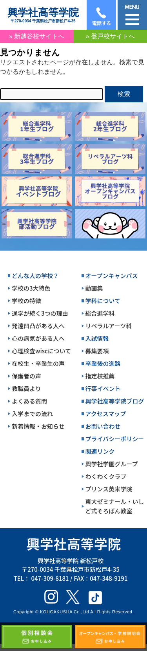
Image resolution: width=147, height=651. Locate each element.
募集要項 (97, 351)
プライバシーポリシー (114, 439)
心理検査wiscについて (41, 351)
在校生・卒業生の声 (38, 363)
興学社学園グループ (111, 464)
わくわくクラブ (106, 476)
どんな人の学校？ (35, 275)
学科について (103, 300)
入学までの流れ (32, 413)
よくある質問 (29, 401)
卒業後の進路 (103, 363)
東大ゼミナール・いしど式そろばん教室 (114, 506)
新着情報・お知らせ (38, 426)
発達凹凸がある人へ (38, 326)
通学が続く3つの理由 (40, 313)
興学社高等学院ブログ (114, 401)
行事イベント (103, 388)
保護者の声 (26, 376)
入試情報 (97, 338)
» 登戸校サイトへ (110, 36)
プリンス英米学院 (108, 489)
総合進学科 (100, 313)
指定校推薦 (100, 376)
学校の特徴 (26, 300)
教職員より (26, 388)
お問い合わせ (103, 426)
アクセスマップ (105, 413)
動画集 (94, 288)
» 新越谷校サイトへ (36, 36)
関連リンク (100, 451)
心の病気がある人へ (38, 338)
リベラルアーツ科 (108, 326)
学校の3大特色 (31, 288)
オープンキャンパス (111, 275)
